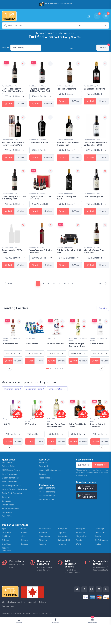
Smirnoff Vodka (32, 343)
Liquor (35, 388)
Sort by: (5, 47)
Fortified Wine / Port (10, 86)
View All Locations (6, 548)
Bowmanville (45, 528)
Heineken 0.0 (52, 343)
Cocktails (6, 496)
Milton (23, 535)
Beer (12, 388)
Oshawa (5, 539)
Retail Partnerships (47, 491)
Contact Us (44, 466)
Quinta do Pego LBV (93, 196)
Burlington (80, 528)
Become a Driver (46, 499)
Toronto (42, 543)
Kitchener (80, 532)
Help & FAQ (7, 462)
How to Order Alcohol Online (14, 489)
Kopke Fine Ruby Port (39, 142)
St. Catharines (101, 539)
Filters (104, 47)
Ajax (4, 528)
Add (8, 103)
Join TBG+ (7, 516)
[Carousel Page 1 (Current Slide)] (54, 448)
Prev (8, 283)
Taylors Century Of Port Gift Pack (41, 197)
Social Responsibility (11, 485)
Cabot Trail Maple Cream (97, 425)
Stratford (6, 543)
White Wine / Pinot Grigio (10, 339)
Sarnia (79, 539)
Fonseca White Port (66, 89)
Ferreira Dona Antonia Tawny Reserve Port (13, 143)
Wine (50, 33)
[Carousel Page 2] (57, 448)
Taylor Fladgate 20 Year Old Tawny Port (14, 197)
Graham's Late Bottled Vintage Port (68, 143)
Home (40, 33)
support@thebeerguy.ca (50, 469)
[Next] (79, 48)
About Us (43, 462)
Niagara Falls (81, 535)
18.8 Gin (29, 424)
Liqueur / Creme (95, 418)
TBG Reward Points (11, 469)
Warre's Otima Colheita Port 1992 (40, 251)
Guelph (24, 532)
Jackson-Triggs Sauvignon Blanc (97, 344)
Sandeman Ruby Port (94, 89)
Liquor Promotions (10, 477)
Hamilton (43, 532)
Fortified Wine (62, 33)
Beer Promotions (9, 473)
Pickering (43, 539)
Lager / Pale (72, 338)
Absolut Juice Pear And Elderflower (76, 425)
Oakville (98, 535)
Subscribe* (100, 464)
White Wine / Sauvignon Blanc (98, 339)
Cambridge (99, 528)
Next (103, 283)
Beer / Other (51, 338)
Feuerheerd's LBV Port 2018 (13, 251)
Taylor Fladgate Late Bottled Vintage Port (39, 90)
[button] (86, 487)
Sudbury (24, 543)
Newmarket (63, 535)
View (20, 103)
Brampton (62, 528)
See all (103, 308)
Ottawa (24, 539)
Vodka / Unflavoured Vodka (33, 339)
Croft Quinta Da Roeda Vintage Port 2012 (95, 143)
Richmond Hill (64, 539)
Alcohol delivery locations (13, 601)
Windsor (98, 543)
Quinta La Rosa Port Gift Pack (69, 251)
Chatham (6, 532)
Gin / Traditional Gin (33, 418)
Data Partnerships (47, 495)
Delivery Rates (8, 466)
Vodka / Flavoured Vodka (74, 419)
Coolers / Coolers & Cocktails (11, 419)
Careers (42, 473)
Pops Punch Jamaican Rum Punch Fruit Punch (12, 426)
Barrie (23, 528)
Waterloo (62, 543)
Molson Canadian (75, 343)
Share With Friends (10, 508)
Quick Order (7, 512)
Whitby (79, 543)
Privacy (42, 601)
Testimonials (8, 504)
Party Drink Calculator (12, 492)
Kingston (62, 532)
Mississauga (44, 535)
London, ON (100, 532)
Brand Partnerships (47, 487)
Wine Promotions (9, 481)
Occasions (6, 500)
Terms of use (8, 605)
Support (32, 601)
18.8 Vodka (51, 424)
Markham (6, 535)
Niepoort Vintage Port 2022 (67, 197)
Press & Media (45, 477)
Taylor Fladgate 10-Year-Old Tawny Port (12, 90)
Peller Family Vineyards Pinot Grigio (11, 345)
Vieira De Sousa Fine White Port (94, 251)
